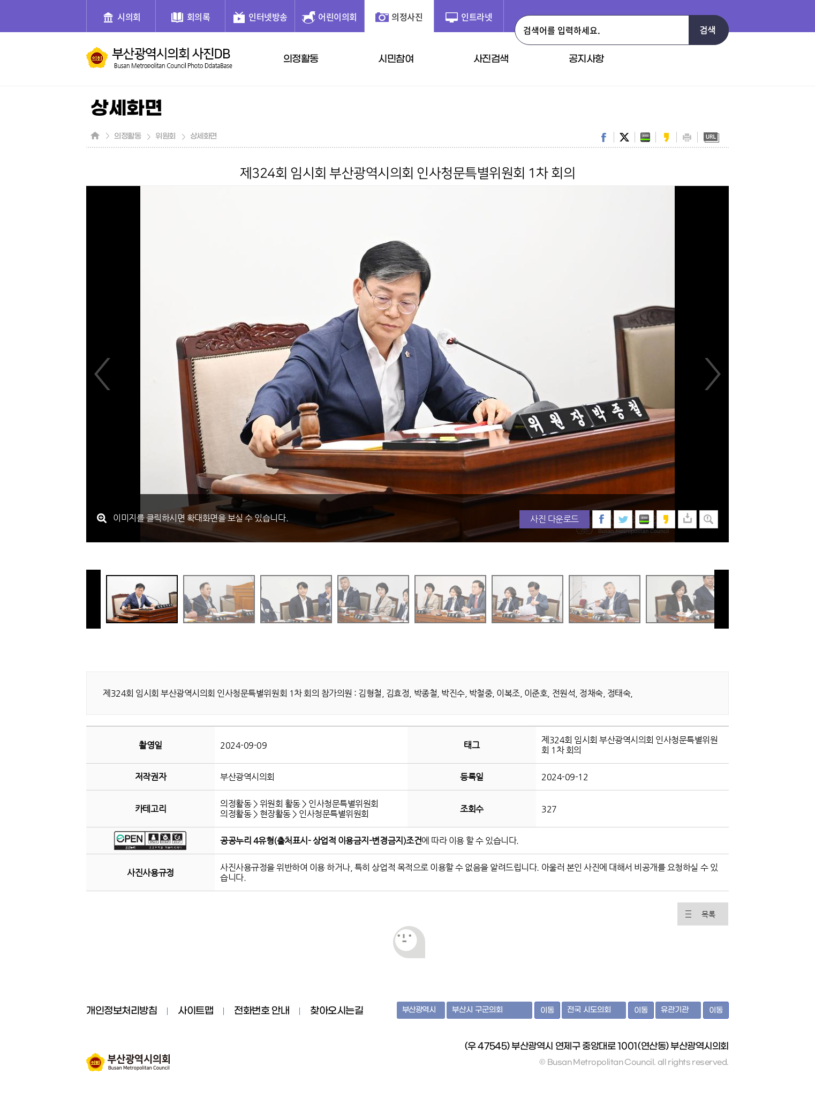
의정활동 (301, 59)
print (687, 137)
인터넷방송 (268, 16)
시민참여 (395, 59)
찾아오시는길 (336, 1011)
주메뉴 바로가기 (0, 0)
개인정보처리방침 (121, 1011)
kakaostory (666, 137)
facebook (603, 137)
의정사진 (406, 16)
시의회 (129, 16)
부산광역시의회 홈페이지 (128, 1057)
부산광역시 (419, 1009)
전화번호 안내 (261, 1011)
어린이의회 (337, 16)
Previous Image (103, 373)
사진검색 (491, 59)
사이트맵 (195, 1011)
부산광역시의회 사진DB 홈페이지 (159, 58)
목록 (708, 914)
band (645, 137)
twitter (624, 137)
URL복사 (711, 137)
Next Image (712, 373)
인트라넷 (476, 16)
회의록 (198, 16)
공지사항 (586, 59)
